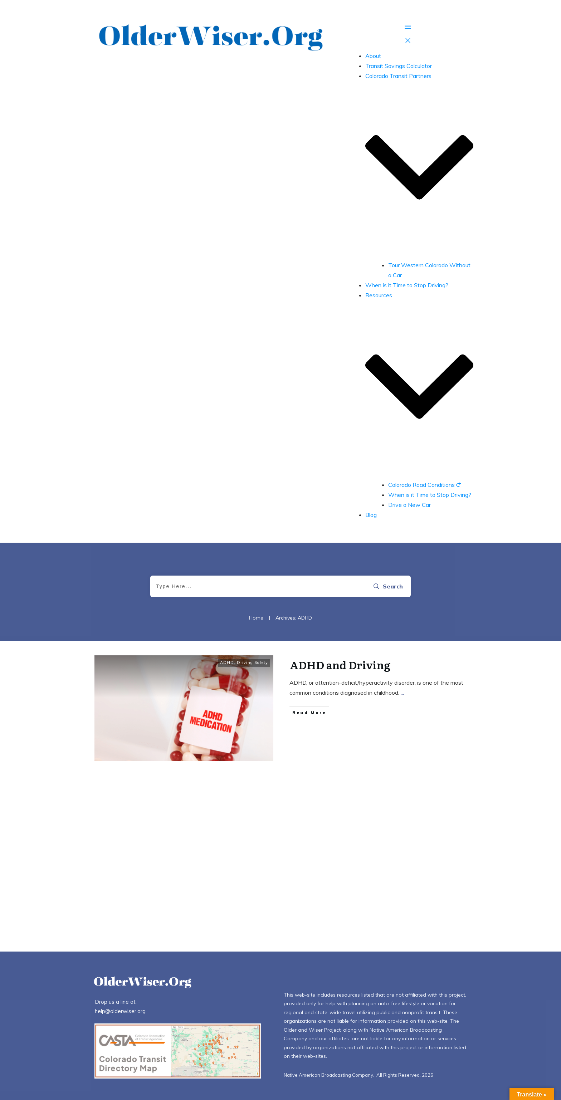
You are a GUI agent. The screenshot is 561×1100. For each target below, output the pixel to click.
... (402, 692)
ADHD (227, 662)
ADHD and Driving (341, 665)
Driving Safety (252, 662)
